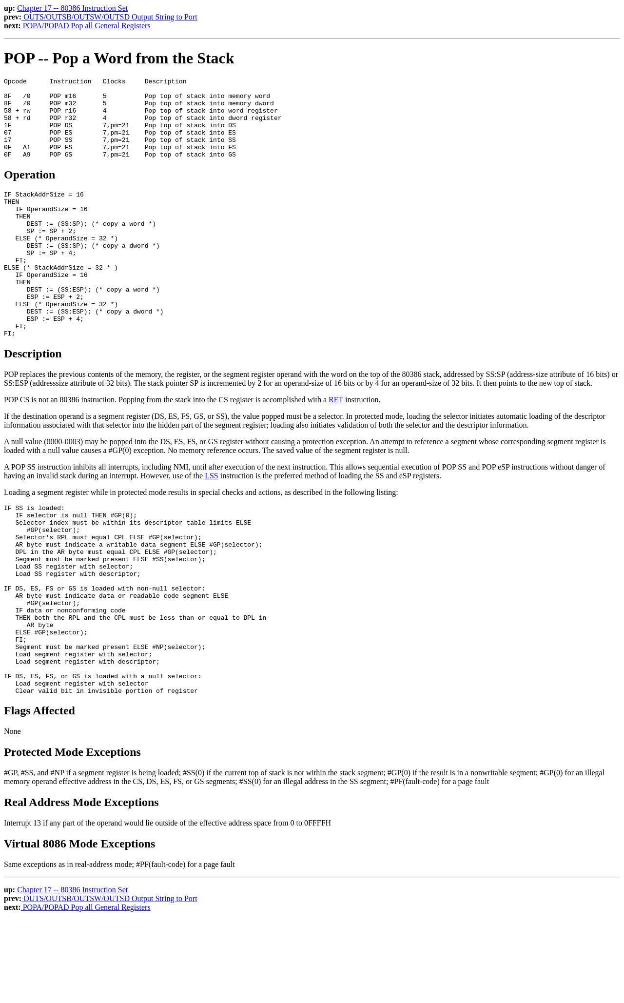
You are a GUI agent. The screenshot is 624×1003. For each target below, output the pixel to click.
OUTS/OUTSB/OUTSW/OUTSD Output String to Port (109, 17)
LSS (211, 521)
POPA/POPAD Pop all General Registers (86, 25)
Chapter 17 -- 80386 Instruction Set (72, 8)
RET (336, 445)
